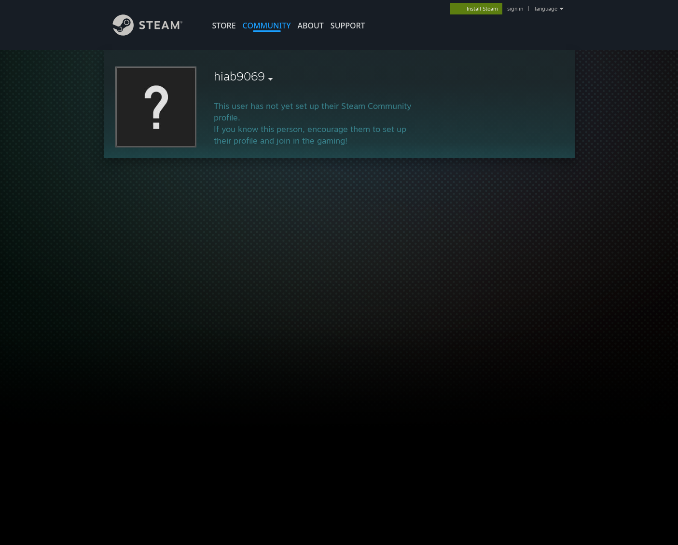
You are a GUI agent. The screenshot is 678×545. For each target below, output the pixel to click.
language (546, 8)
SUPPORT (348, 25)
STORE (224, 25)
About (311, 25)
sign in (515, 8)
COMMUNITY (267, 25)
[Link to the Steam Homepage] (154, 33)
